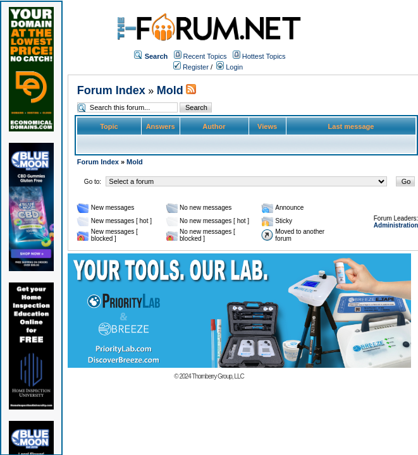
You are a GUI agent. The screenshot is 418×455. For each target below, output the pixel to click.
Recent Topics (205, 56)
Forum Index (111, 90)
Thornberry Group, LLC (217, 376)
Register (191, 67)
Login (229, 67)
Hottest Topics (264, 56)
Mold (170, 90)
